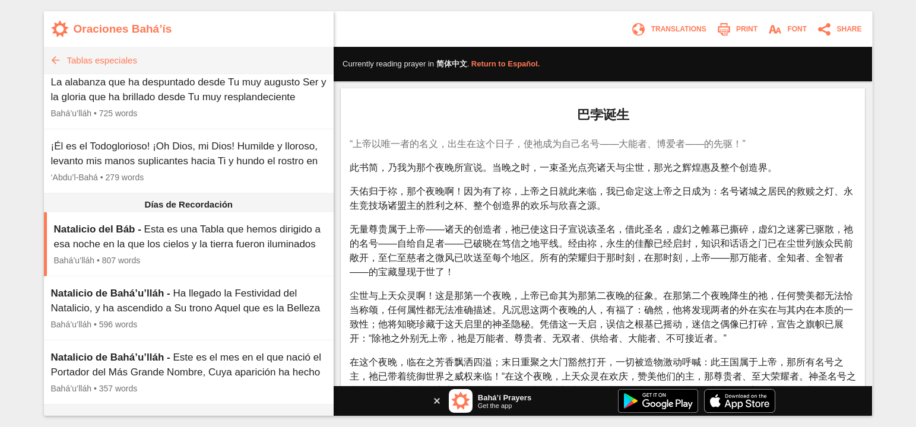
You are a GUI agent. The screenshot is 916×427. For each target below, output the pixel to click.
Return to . (505, 63)
